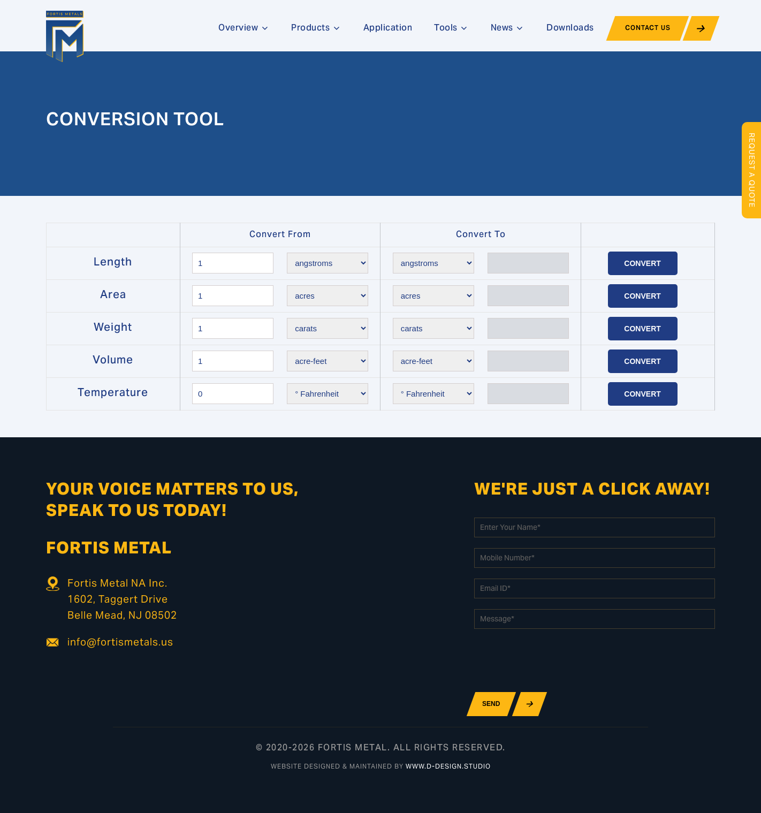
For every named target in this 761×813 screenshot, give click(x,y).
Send (491, 704)
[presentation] (555, 660)
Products (316, 28)
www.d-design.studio (448, 767)
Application (388, 28)
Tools (451, 28)
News (507, 28)
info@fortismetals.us (120, 643)
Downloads (570, 28)
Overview (243, 28)
